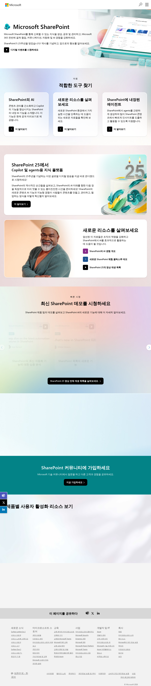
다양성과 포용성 (124, 649)
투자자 (120, 646)
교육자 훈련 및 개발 (61, 649)
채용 (120, 632)
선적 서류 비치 (102, 639)
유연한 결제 (37, 663)
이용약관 (102, 673)
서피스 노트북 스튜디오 (19, 639)
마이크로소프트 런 (103, 642)
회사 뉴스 (121, 639)
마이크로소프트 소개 (125, 635)
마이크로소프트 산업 (83, 653)
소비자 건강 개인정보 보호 (118, 673)
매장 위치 (36, 653)
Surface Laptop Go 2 (18, 632)
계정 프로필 (37, 635)
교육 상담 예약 (59, 646)
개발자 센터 (101, 635)
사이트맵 (50, 673)
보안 (120, 656)
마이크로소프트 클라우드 (85, 632)
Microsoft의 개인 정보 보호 (128, 642)
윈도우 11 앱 (15, 656)
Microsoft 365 (80, 642)
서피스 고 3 (15, 646)
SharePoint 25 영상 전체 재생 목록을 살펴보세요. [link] (74, 380)
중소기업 (79, 656)
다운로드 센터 (38, 639)
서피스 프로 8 (16, 635)
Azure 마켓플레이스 (104, 649)
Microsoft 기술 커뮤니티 (105, 646)
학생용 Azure (58, 656)
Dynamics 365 (81, 639)
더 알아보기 (21, 129)
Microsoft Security (82, 635)
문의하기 (72, 673)
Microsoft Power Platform (85, 646)
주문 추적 (36, 649)
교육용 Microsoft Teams (62, 639)
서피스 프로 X (16, 642)
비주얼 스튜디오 (103, 656)
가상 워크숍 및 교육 (40, 656)
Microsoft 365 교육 (61, 642)
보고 (34, 646)
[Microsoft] (13, 5)
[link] (3, 495)
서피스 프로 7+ (16, 653)
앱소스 (99, 653)
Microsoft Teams (81, 649)
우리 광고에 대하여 (128, 677)
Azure (99, 632)
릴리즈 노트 (61, 673)
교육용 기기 (58, 635)
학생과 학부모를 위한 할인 (63, 653)
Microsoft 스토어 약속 (40, 660)
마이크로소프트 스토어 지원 (43, 642)
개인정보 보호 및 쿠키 (87, 673)
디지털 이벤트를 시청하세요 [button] (24, 49)
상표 (134, 673)
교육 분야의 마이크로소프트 (64, 632)
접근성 (120, 653)
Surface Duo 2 (16, 649)
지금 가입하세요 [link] (74, 482)
